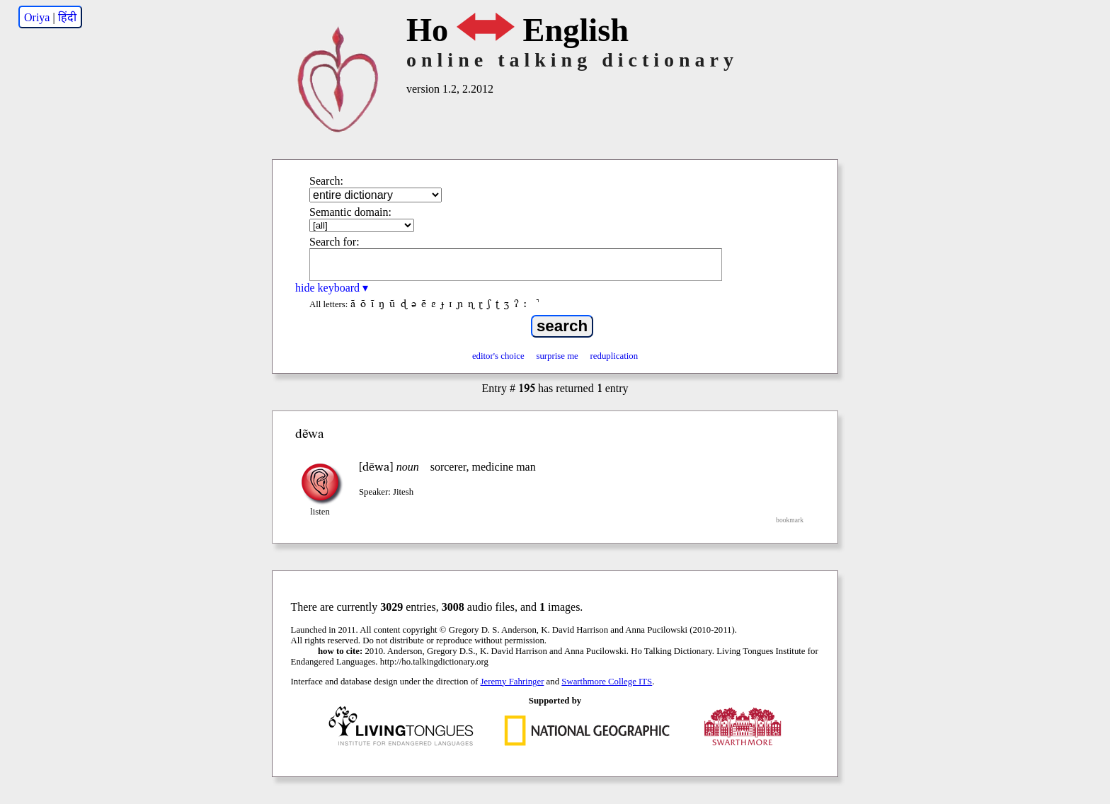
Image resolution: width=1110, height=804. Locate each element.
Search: (326, 181)
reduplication (614, 356)
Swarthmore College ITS (606, 682)
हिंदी (67, 17)
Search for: (334, 242)
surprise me (557, 356)
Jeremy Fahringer (512, 682)
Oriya (37, 17)
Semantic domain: (350, 212)
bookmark (789, 520)
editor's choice (498, 356)
